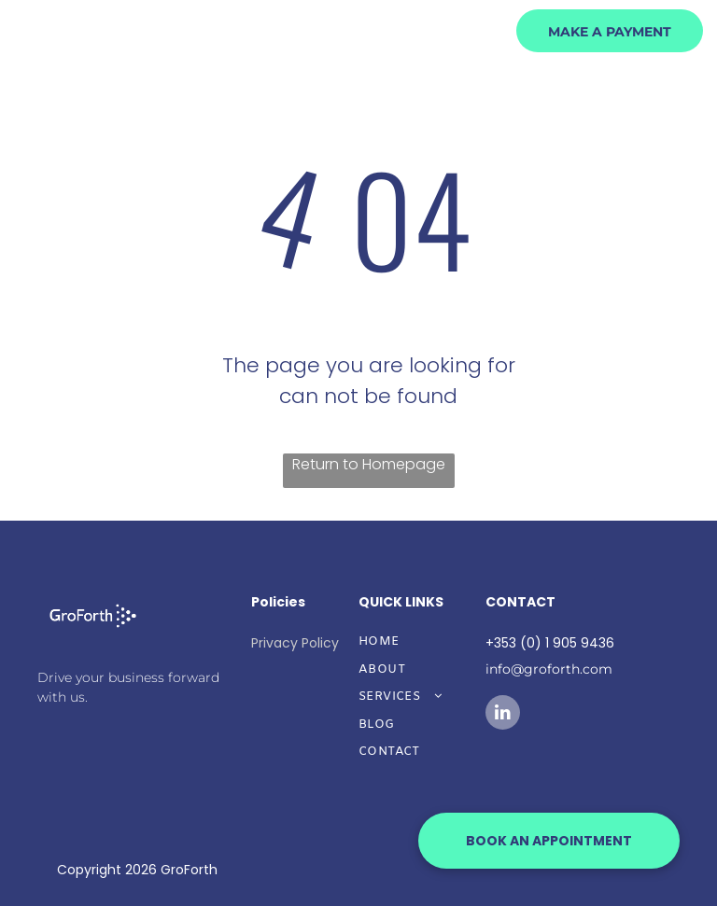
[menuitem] (367, 93)
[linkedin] (502, 714)
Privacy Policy (295, 643)
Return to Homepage (368, 464)
